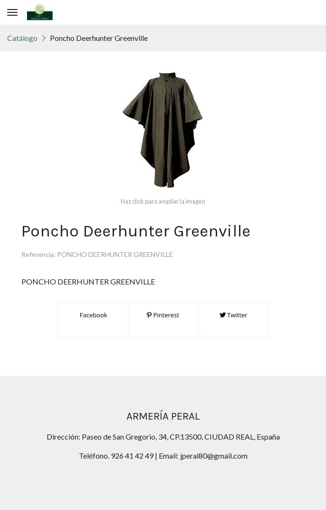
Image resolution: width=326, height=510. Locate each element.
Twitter (234, 315)
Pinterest (163, 315)
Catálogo (22, 37)
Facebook (92, 315)
